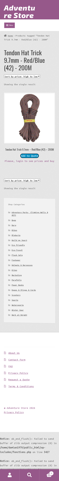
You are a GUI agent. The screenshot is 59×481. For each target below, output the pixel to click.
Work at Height (19, 315)
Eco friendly (18, 245)
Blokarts (16, 235)
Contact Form (16, 359)
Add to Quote (29, 155)
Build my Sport (19, 240)
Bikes (14, 230)
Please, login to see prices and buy (29, 161)
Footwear (16, 260)
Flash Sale (17, 255)
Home (10, 35)
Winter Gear (18, 310)
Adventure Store (19, 11)
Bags (14, 220)
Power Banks (18, 285)
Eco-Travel (17, 250)
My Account (10, 475)
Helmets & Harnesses (22, 265)
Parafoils (17, 280)
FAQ (10, 366)
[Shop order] (22, 76)
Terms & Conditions (21, 386)
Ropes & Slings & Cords (24, 290)
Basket (46, 473)
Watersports (18, 305)
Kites (14, 270)
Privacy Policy (18, 373)
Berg (14, 225)
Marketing (17, 275)
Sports (15, 300)
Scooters (16, 295)
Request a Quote (19, 379)
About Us (14, 353)
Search (29, 475)
